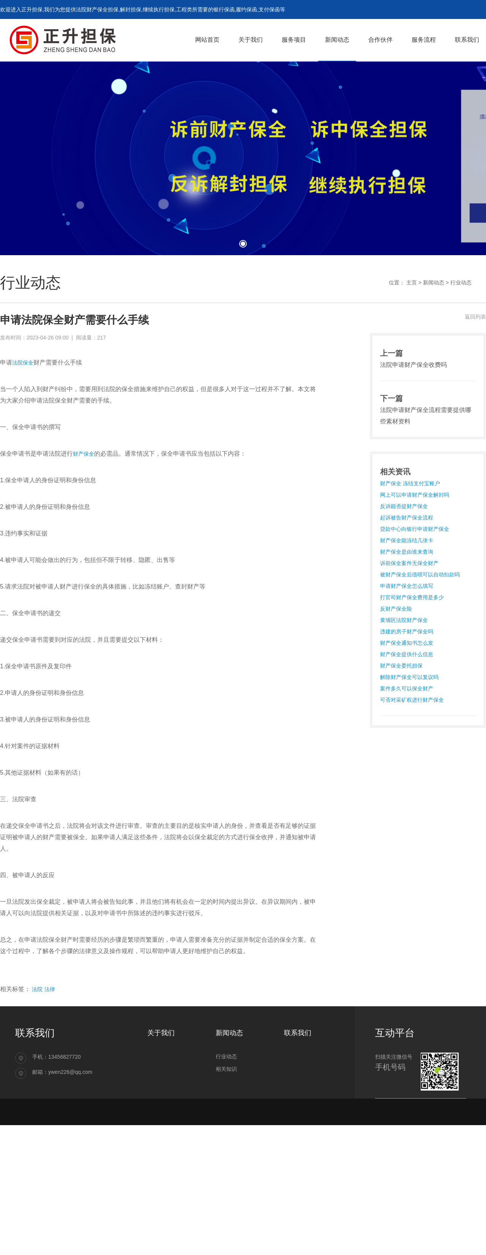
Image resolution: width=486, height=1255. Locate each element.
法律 (49, 989)
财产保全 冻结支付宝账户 (410, 483)
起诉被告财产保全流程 (406, 518)
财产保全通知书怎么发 (406, 643)
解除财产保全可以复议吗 (409, 677)
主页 (411, 282)
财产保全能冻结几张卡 (406, 540)
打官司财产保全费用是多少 (412, 597)
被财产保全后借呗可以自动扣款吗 (420, 574)
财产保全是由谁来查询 (406, 552)
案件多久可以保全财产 (406, 688)
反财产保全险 (396, 609)
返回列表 (475, 317)
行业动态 (461, 282)
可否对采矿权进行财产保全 (412, 700)
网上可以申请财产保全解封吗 (414, 495)
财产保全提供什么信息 (406, 654)
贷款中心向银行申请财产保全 (414, 529)
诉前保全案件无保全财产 (409, 563)
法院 (37, 989)
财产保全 (83, 454)
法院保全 (22, 363)
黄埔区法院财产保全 (404, 620)
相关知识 (226, 1069)
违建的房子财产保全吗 (406, 631)
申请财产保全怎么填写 (406, 586)
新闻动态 (433, 282)
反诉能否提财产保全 (404, 506)
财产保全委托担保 (401, 666)
